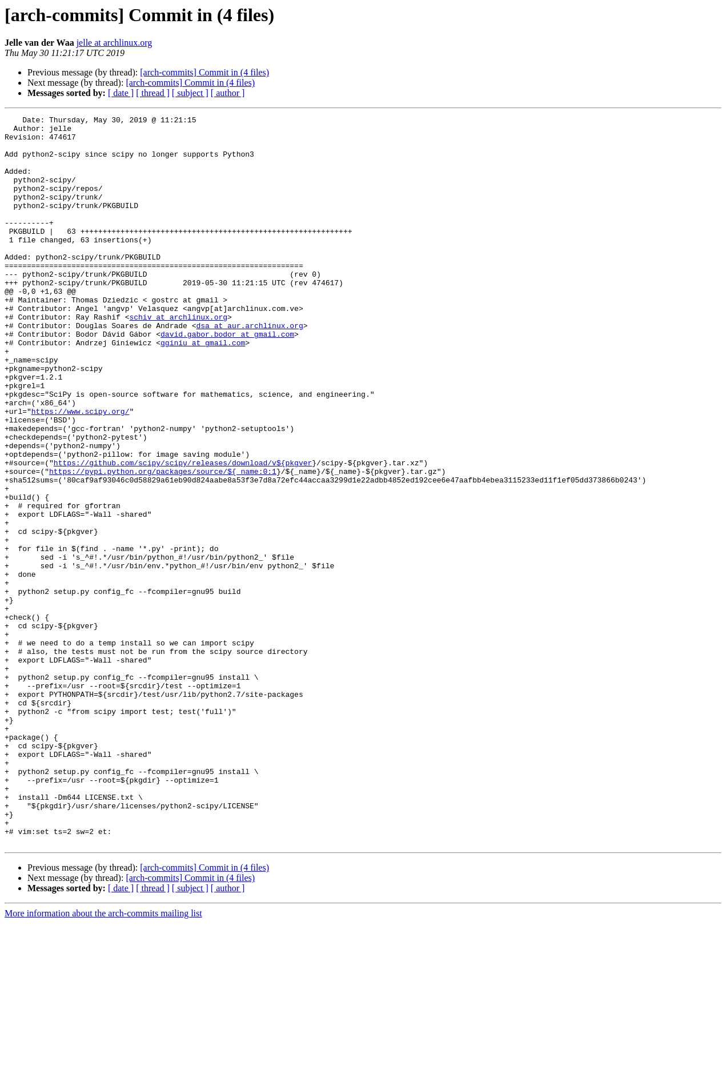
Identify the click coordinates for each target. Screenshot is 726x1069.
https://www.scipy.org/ (80, 471)
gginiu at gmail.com (203, 389)
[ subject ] (190, 93)
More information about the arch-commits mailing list (103, 1059)
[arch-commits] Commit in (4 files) (204, 72)
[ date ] (121, 93)
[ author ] (228, 93)
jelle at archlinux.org (115, 42)
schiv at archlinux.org (178, 358)
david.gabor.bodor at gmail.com (227, 378)
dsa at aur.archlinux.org (249, 368)
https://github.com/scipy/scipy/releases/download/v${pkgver (183, 533)
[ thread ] (153, 93)
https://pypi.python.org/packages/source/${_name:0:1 (162, 543)
